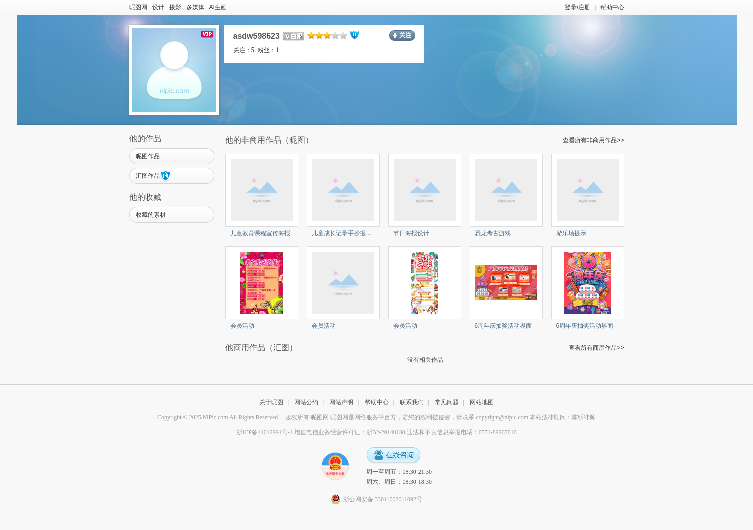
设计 (158, 7)
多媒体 (195, 7)
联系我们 (412, 402)
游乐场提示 (571, 233)
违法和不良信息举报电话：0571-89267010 (462, 432)
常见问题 (447, 402)
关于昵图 (271, 402)
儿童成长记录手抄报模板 (345, 233)
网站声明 (341, 402)
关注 (405, 35)
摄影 (175, 7)
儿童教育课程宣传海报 (260, 233)
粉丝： (268, 50)
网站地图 (482, 402)
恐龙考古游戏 (493, 233)
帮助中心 (612, 7)
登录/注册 (577, 7)
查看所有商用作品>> (596, 348)
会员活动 (242, 326)
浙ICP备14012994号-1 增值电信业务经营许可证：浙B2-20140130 (320, 432)
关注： (244, 50)
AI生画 (218, 7)
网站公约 (306, 402)
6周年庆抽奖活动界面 (503, 326)
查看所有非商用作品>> (593, 140)
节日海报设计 (411, 233)
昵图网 (138, 7)
